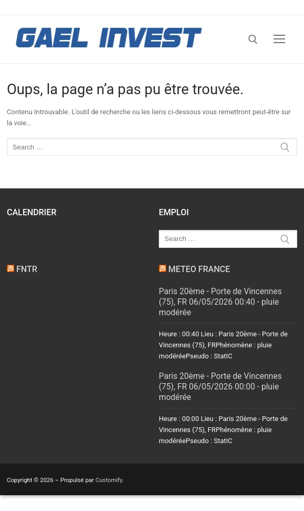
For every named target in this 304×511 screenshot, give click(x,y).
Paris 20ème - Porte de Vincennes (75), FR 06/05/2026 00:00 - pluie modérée (220, 387)
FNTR (26, 269)
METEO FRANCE (199, 269)
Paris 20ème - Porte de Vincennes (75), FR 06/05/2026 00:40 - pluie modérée (220, 302)
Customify (108, 480)
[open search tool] (253, 39)
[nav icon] (279, 39)
